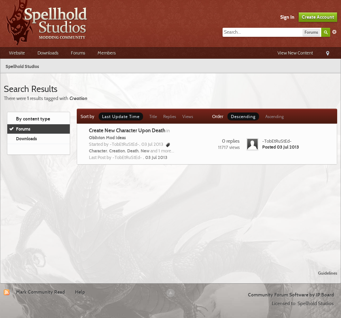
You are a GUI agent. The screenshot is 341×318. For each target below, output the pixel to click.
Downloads (48, 53)
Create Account (318, 17)
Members (107, 53)
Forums (78, 53)
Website (17, 53)
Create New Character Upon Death (127, 130)
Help (80, 292)
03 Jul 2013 (156, 157)
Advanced (334, 32)
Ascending (274, 116)
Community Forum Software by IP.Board (291, 295)
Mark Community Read (40, 292)
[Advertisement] (170, 213)
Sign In (287, 17)
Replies (169, 116)
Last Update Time (121, 116)
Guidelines (327, 273)
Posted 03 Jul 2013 (280, 147)
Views (187, 116)
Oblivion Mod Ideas (107, 137)
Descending (243, 116)
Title (153, 116)
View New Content (295, 53)
